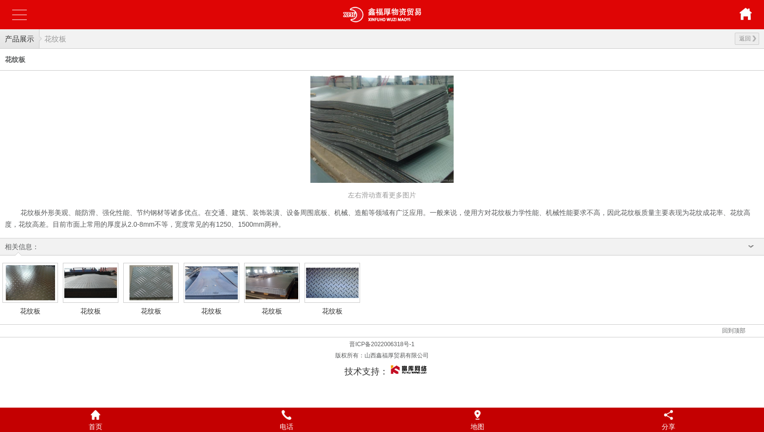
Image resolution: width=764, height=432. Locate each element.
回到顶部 (733, 330)
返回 (747, 38)
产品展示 (19, 39)
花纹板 (55, 39)
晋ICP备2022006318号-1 (381, 344)
